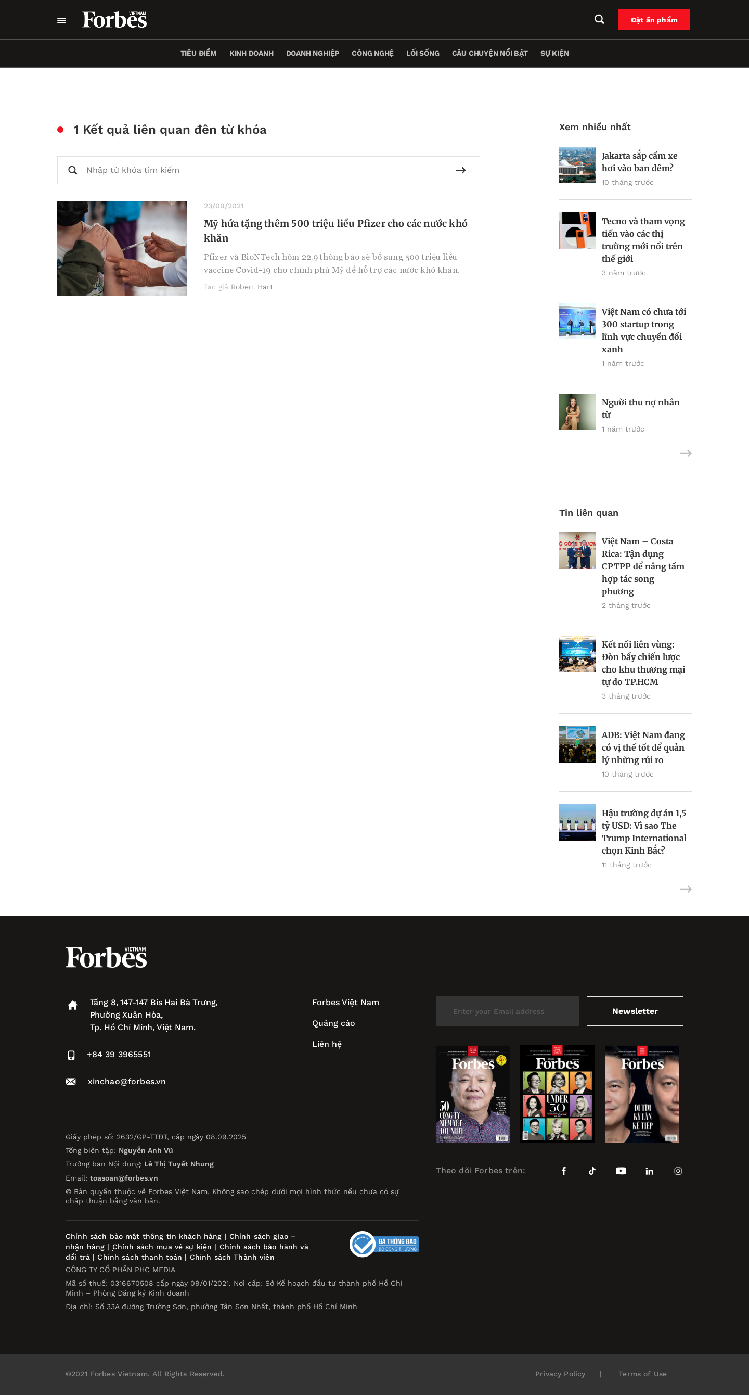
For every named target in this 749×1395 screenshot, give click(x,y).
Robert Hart (252, 287)
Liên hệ (327, 1044)
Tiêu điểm (198, 53)
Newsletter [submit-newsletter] (635, 1011)
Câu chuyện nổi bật (490, 53)
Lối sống (422, 53)
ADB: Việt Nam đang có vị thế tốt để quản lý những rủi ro (643, 747)
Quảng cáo (333, 1023)
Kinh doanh (251, 53)
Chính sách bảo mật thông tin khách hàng (144, 1236)
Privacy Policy (560, 1373)
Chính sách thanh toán (139, 1257)
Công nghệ (373, 53)
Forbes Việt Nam (345, 1002)
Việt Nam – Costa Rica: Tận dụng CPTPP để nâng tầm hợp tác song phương (643, 566)
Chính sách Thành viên (232, 1257)
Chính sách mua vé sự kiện (163, 1246)
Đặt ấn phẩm (655, 20)
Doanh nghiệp (312, 53)
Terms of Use (642, 1373)
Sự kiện (554, 53)
